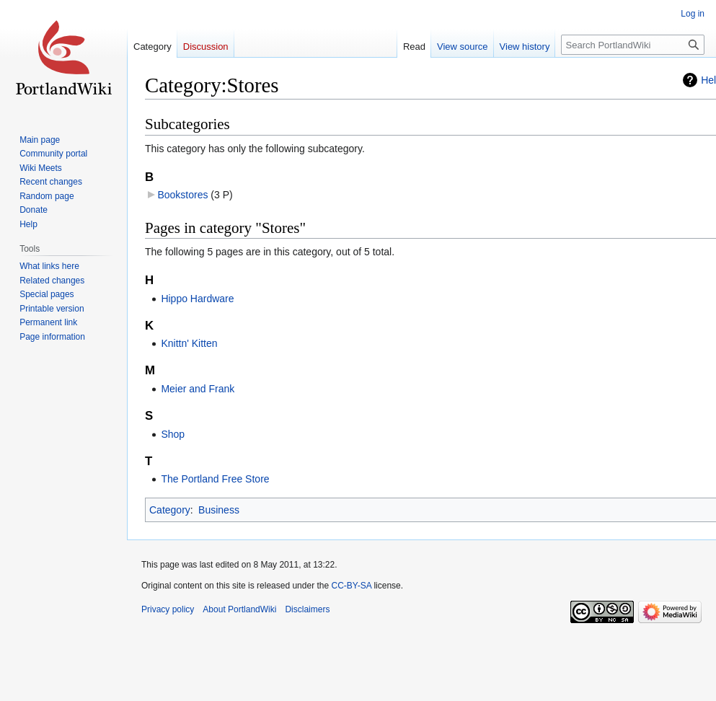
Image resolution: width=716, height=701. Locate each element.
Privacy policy (167, 609)
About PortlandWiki (239, 609)
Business (218, 510)
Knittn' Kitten (189, 343)
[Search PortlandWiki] (632, 45)
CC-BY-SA (351, 586)
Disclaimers (307, 609)
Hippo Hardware (197, 298)
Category (169, 510)
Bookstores (182, 194)
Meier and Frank (197, 388)
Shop (173, 434)
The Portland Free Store (215, 479)
